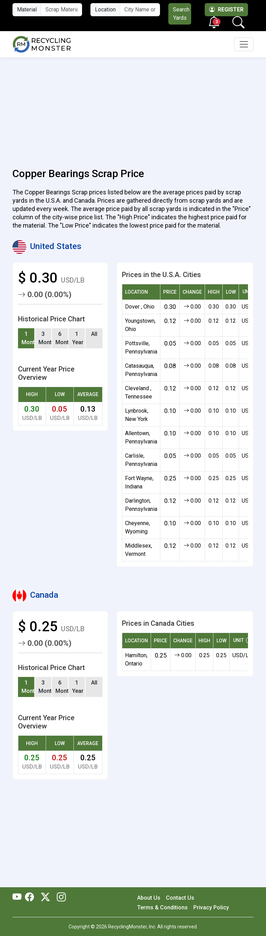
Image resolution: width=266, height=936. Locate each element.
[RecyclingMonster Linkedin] (59, 897)
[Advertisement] (133, 108)
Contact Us (180, 897)
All (94, 334)
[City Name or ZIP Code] (140, 9)
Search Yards (181, 13)
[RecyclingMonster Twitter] (45, 897)
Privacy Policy (211, 907)
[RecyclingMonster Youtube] (18, 897)
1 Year (77, 338)
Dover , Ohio (139, 306)
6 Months (62, 338)
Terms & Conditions (162, 907)
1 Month (28, 338)
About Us (148, 897)
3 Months (45, 338)
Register (226, 9)
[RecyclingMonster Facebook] (31, 897)
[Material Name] (61, 9)
